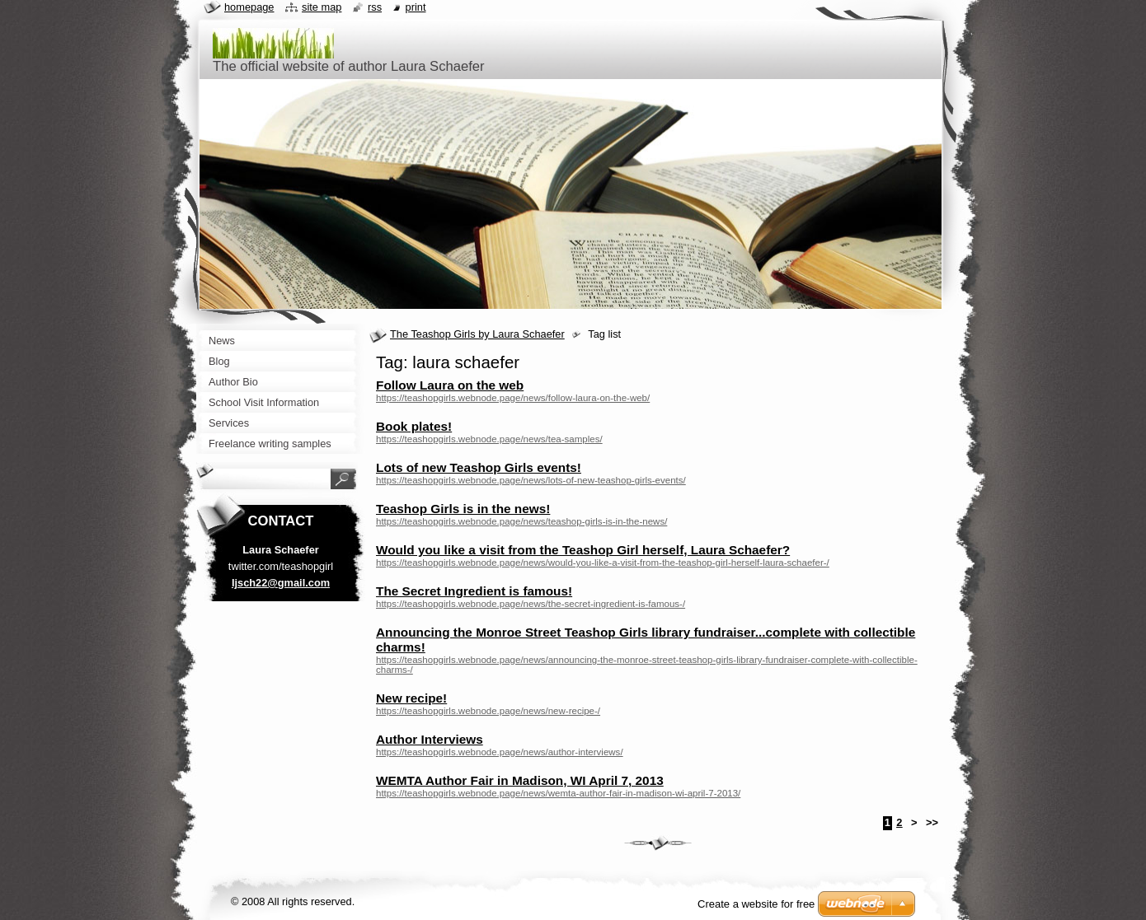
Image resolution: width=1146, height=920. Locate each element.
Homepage (249, 7)
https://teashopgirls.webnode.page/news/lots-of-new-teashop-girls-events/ (531, 480)
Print (416, 7)
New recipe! (411, 698)
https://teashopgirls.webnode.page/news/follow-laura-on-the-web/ (513, 398)
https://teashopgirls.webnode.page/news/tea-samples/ (489, 439)
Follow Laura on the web (450, 385)
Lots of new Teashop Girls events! (478, 467)
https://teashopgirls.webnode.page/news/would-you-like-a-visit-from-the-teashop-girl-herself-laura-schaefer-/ (602, 562)
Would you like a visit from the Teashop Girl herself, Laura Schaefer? (583, 550)
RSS (375, 7)
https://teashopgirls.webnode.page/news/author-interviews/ (499, 752)
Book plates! (414, 426)
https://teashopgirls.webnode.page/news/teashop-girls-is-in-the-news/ (521, 521)
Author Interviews (429, 739)
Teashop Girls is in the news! (463, 509)
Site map (321, 7)
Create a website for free (756, 904)
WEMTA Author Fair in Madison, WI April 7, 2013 (520, 780)
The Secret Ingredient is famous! (474, 591)
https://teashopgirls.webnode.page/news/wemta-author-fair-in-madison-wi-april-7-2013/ (558, 793)
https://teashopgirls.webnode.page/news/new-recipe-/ (488, 711)
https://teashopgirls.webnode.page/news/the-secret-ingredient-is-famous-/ (530, 604)
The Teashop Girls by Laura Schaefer (477, 334)
